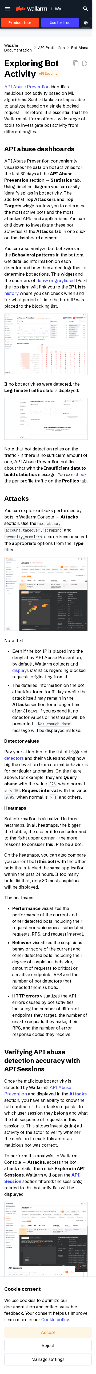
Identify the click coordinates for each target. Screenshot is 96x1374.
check (80, 474)
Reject (48, 1345)
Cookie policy (55, 1319)
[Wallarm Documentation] (31, 8)
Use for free (60, 22)
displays (20, 670)
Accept (48, 1332)
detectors (14, 758)
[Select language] (86, 22)
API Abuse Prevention (27, 86)
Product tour (20, 22)
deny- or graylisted (56, 280)
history (11, 293)
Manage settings (48, 1359)
